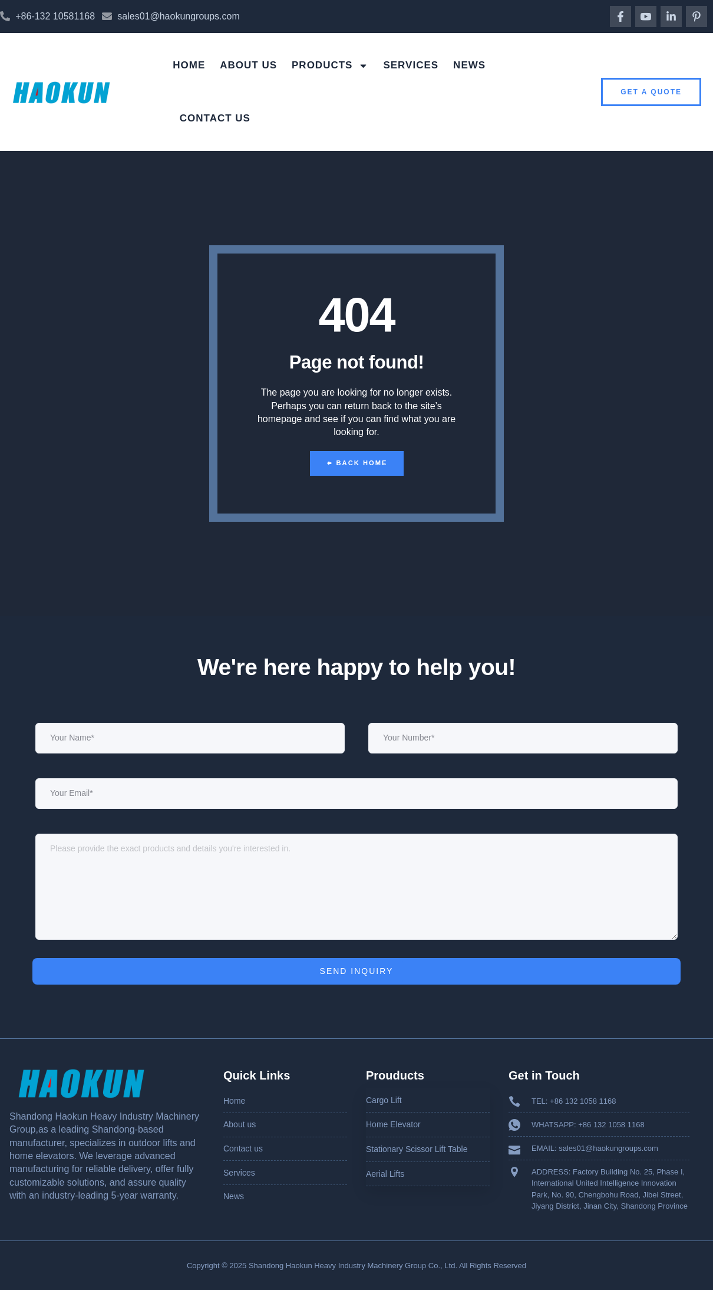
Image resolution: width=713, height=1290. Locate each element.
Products (330, 66)
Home (189, 65)
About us (248, 65)
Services (410, 65)
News (469, 65)
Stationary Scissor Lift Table (417, 1149)
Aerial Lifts (385, 1173)
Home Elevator (393, 1124)
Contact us (215, 118)
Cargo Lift (384, 1100)
